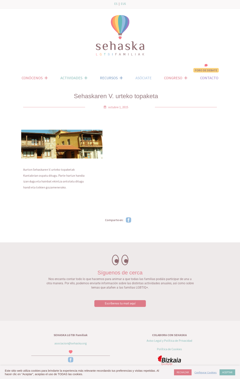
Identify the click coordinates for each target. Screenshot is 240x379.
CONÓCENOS (35, 78)
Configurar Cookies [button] (205, 372)
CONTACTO (209, 77)
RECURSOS (111, 78)
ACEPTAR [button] (227, 372)
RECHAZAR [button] (183, 372)
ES (115, 4)
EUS (123, 4)
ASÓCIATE (143, 77)
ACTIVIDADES (74, 78)
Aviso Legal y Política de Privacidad (169, 340)
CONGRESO (176, 78)
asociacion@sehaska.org (70, 343)
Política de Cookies (169, 349)
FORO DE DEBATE (206, 70)
